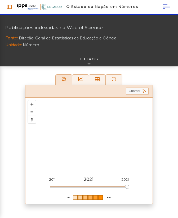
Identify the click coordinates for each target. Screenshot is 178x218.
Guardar (137, 91)
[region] (89, 151)
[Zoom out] (32, 112)
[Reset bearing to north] (32, 119)
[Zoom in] (32, 104)
